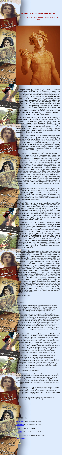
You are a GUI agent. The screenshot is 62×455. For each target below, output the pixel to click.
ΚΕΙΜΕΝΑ (19, 432)
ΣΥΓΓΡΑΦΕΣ (20, 425)
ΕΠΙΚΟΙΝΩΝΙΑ (20, 438)
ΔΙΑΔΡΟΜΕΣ (20, 421)
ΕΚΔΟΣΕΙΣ (19, 428)
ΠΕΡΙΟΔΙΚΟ (20, 435)
